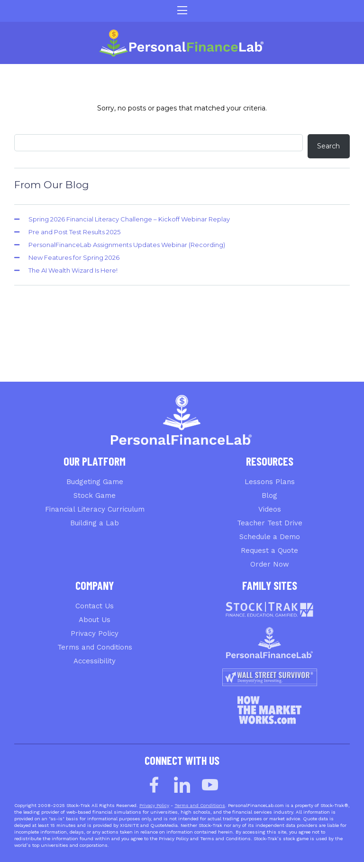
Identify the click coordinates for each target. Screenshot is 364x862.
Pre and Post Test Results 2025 (74, 232)
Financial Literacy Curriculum (95, 509)
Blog (269, 495)
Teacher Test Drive (269, 523)
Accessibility (94, 661)
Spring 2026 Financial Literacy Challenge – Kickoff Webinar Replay (129, 219)
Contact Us (94, 606)
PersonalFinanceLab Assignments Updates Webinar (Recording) (126, 244)
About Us (94, 619)
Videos (269, 509)
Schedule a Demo (269, 536)
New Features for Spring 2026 (73, 257)
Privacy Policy (94, 633)
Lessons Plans (270, 481)
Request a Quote (269, 550)
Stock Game (94, 495)
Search (328, 146)
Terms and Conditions (94, 647)
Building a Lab (94, 523)
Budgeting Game (94, 481)
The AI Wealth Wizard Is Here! (73, 270)
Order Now (269, 564)
